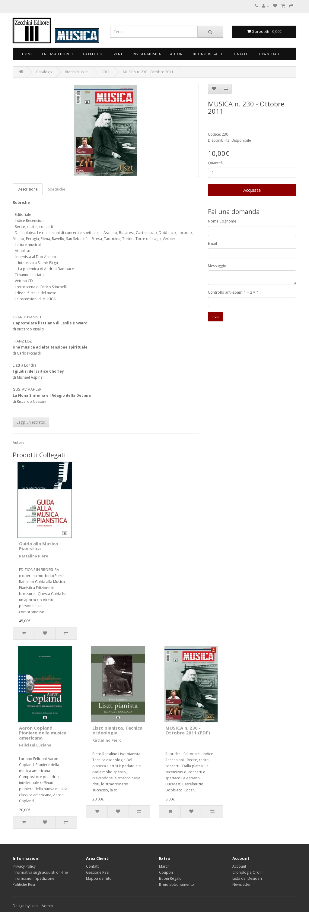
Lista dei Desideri (247, 878)
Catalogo (93, 54)
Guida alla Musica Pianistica (38, 546)
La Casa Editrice (58, 54)
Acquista (252, 190)
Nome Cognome (222, 221)
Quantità (215, 163)
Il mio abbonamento (176, 884)
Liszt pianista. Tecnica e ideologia (117, 730)
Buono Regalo (207, 54)
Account (239, 866)
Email (212, 243)
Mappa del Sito (99, 878)
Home (27, 54)
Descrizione (28, 189)
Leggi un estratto (31, 422)
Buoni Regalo (170, 878)
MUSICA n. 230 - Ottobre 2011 (148, 71)
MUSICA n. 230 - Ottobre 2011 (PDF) (187, 730)
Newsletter (241, 884)
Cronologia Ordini (247, 872)
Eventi (118, 54)
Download (268, 54)
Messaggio (217, 265)
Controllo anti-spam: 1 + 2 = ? (233, 292)
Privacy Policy (24, 866)
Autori (177, 54)
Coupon (166, 872)
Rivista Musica (147, 54)
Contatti (240, 54)
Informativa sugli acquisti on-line (40, 872)
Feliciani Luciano (35, 745)
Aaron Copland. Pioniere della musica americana (42, 733)
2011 (105, 71)
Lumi (34, 905)
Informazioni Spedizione (33, 878)
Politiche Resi (24, 884)
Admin (47, 905)
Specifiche (56, 189)
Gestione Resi (97, 872)
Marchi (164, 866)
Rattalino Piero (33, 556)
